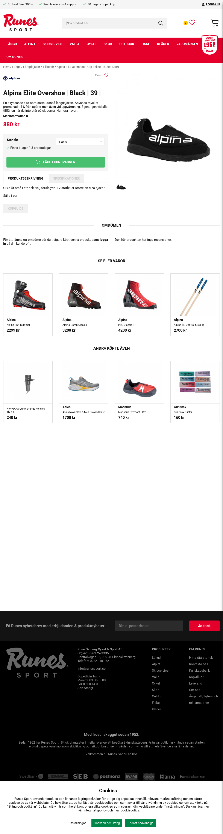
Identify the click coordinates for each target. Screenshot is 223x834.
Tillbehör (48, 67)
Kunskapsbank (199, 670)
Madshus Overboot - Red (132, 412)
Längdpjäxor (31, 67)
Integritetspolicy (95, 810)
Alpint (29, 44)
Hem (6, 67)
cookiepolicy (130, 810)
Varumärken (187, 44)
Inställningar (78, 823)
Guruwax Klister (183, 412)
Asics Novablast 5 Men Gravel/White (83, 412)
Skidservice (52, 44)
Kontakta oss (198, 664)
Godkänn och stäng (107, 823)
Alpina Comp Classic (74, 324)
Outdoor (126, 44)
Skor (108, 44)
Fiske (145, 44)
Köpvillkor (196, 677)
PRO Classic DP (127, 324)
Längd (11, 44)
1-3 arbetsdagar (40, 148)
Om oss (194, 690)
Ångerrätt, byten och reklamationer (203, 699)
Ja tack (204, 626)
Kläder (163, 44)
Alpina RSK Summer (18, 324)
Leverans (195, 683)
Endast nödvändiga (140, 823)
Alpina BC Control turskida (189, 324)
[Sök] (114, 23)
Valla (74, 44)
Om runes (14, 57)
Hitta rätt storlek (201, 658)
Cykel (91, 44)
